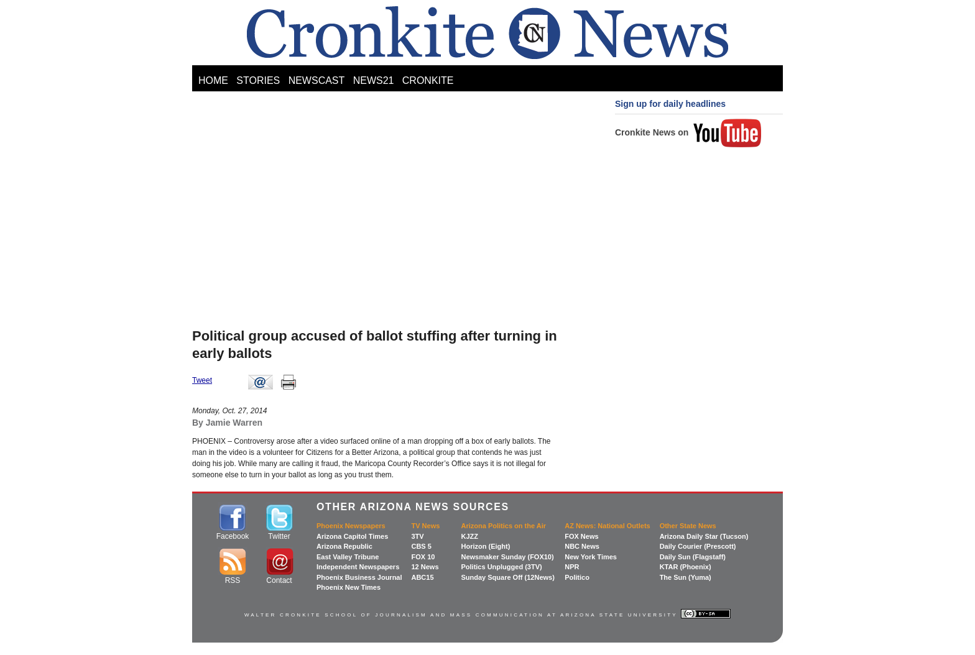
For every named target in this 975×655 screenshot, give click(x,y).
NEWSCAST (317, 80)
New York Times (591, 557)
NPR (572, 566)
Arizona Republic (344, 546)
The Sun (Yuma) (685, 577)
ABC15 (422, 577)
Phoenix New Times (349, 587)
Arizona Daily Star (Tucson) (704, 536)
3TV (417, 536)
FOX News (581, 536)
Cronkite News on (688, 132)
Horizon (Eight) (485, 546)
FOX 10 (423, 557)
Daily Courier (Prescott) (698, 546)
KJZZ (469, 536)
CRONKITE (428, 80)
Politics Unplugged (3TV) (501, 566)
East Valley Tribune (348, 557)
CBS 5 (421, 546)
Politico (577, 577)
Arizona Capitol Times (352, 536)
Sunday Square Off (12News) (507, 577)
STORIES (258, 80)
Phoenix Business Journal (359, 577)
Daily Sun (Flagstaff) (693, 557)
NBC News (582, 546)
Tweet (202, 380)
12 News (424, 566)
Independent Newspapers (358, 566)
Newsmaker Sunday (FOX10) (507, 557)
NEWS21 (373, 80)
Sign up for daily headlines (670, 104)
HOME (213, 80)
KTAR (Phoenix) (685, 566)
